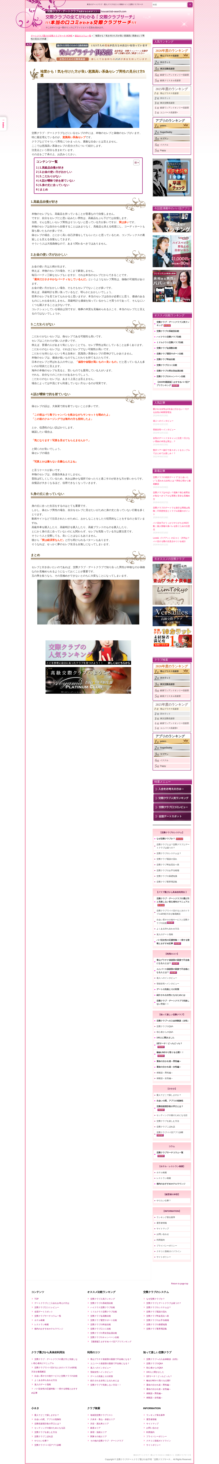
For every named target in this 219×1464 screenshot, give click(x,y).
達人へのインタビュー (167, 978)
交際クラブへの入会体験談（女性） (173, 1021)
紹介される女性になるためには (171, 995)
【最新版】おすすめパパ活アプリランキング (110, 1341)
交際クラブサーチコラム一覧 (170, 1152)
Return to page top (179, 1283)
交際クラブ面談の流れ (167, 859)
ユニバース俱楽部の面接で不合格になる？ (109, 1363)
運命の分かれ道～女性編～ (169, 1067)
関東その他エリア (98, 1436)
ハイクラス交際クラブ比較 (169, 337)
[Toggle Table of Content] (135, 162)
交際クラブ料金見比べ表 (168, 864)
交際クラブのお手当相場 (168, 870)
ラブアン (164, 138)
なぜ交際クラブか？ (166, 838)
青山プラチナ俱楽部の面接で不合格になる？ (110, 1359)
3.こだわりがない (50, 176)
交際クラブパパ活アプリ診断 (170, 1132)
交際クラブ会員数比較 (167, 348)
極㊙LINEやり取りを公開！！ (170, 1052)
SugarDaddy (166, 132)
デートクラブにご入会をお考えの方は (51, 1303)
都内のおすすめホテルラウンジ (171, 1184)
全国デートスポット (43, 1311)
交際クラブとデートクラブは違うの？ (163, 1303)
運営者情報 (162, 1223)
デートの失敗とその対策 (168, 989)
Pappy (163, 150)
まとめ (44, 189)
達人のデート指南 (165, 934)
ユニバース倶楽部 (168, 112)
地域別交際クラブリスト (101, 1415)
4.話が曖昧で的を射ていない (57, 180)
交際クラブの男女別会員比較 (170, 371)
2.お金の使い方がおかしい (56, 171)
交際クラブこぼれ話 (166, 1127)
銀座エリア (95, 1428)
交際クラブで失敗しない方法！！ (105, 1385)
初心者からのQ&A (165, 1032)
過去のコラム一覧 (83, 36)
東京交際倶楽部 (167, 69)
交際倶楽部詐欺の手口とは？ (170, 1106)
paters (163, 125)
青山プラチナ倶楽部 (169, 56)
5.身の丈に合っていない (54, 185)
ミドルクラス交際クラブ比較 (170, 342)
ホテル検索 (162, 1172)
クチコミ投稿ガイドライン (169, 1251)
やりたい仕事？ (164, 1200)
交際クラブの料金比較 (100, 1324)
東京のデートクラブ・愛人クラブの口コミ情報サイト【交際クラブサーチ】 (162, 1455)
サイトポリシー (164, 1257)
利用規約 (161, 1240)
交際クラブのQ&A (165, 1026)
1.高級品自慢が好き (52, 167)
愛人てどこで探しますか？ (169, 1095)
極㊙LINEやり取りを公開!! (158, 1380)
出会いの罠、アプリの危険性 (170, 1101)
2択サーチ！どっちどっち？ (169, 1043)
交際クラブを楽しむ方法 (168, 1121)
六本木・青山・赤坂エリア (102, 1419)
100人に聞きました (165, 1037)
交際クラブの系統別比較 (168, 331)
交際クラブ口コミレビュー (46, 1307)
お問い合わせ (163, 1234)
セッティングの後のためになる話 (172, 1115)
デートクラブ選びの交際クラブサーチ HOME (51, 36)
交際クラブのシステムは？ (169, 853)
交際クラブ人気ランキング (102, 1299)
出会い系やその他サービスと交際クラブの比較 (56, 1376)
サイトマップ (163, 1228)
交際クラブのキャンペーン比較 (171, 376)
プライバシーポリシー (167, 1246)
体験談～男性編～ (165, 1073)
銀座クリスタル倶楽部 (170, 80)
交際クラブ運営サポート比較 (170, 353)
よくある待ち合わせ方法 (168, 929)
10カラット (165, 62)
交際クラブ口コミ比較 (167, 365)
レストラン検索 (164, 1178)
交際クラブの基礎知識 (167, 876)
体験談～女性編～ (165, 1078)
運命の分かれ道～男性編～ (169, 1061)
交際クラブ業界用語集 (167, 882)
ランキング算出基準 (166, 1217)
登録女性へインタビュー (168, 983)
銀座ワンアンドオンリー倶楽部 (174, 75)
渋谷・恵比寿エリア (99, 1423)
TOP (36, 1299)
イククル (164, 145)
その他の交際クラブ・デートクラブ (106, 1441)
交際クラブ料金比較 (166, 359)
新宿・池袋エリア (98, 1432)
